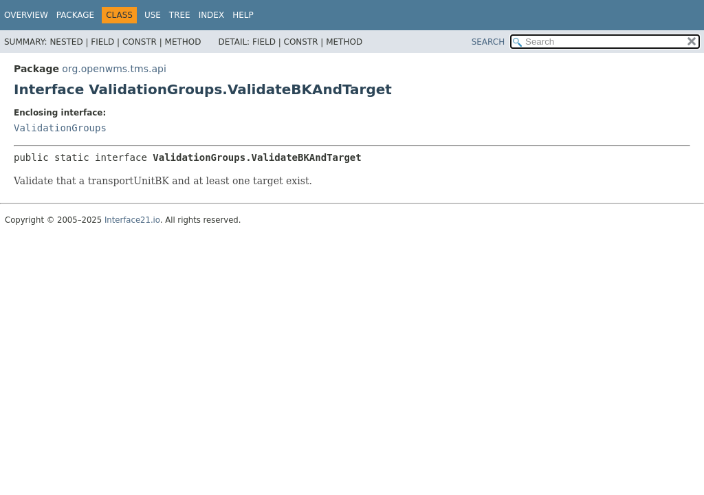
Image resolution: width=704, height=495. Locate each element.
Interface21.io (132, 220)
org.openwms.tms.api (114, 68)
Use (152, 15)
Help (243, 15)
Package (75, 15)
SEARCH (488, 42)
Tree (179, 15)
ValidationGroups (60, 127)
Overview (26, 15)
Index (212, 15)
